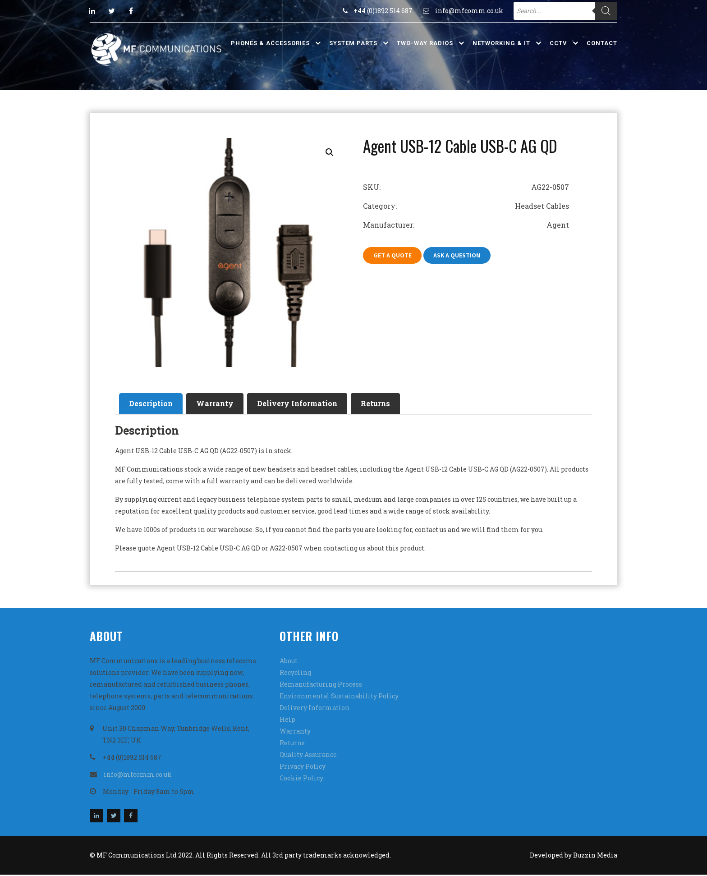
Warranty (220, 404)
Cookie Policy (301, 779)
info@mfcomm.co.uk (469, 10)
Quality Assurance (308, 756)
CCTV (558, 43)
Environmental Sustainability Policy (339, 697)
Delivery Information (306, 404)
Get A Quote (393, 256)
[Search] (606, 11)
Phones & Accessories (270, 43)
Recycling (295, 674)
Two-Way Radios (425, 43)
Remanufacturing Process (321, 685)
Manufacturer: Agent (466, 224)
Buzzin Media (595, 856)
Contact (602, 43)
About (289, 662)
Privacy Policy (303, 767)
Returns (388, 404)
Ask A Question (460, 256)
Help (287, 720)
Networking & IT (501, 43)
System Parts (353, 43)
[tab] (152, 404)
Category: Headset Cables (466, 206)
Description (152, 404)
